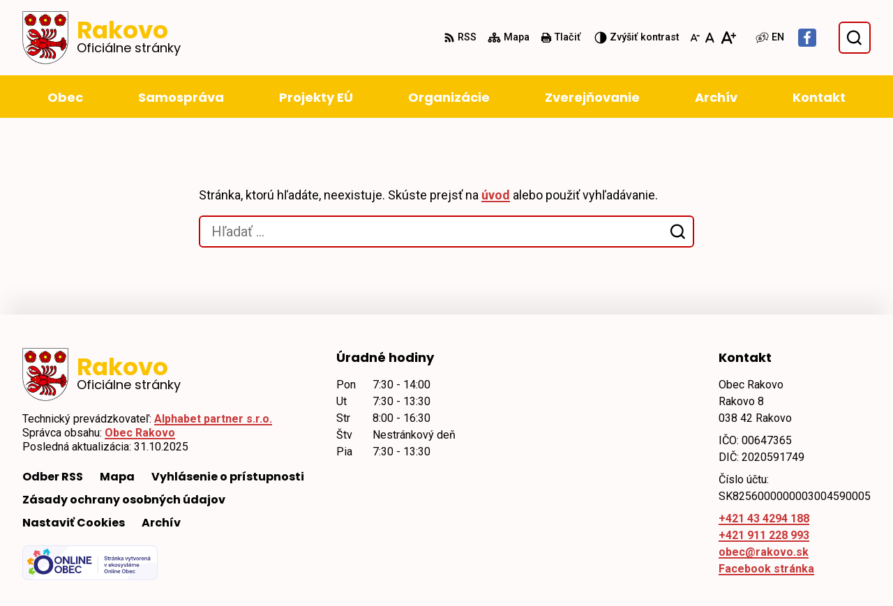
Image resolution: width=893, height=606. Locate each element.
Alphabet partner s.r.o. (213, 418)
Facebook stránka (766, 568)
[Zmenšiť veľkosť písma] (695, 37)
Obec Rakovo (140, 432)
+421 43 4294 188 (764, 518)
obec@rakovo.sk (764, 552)
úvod (495, 195)
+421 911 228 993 (764, 535)
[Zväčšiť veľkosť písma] (728, 37)
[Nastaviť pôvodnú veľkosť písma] (710, 37)
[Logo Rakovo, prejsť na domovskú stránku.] (101, 37)
